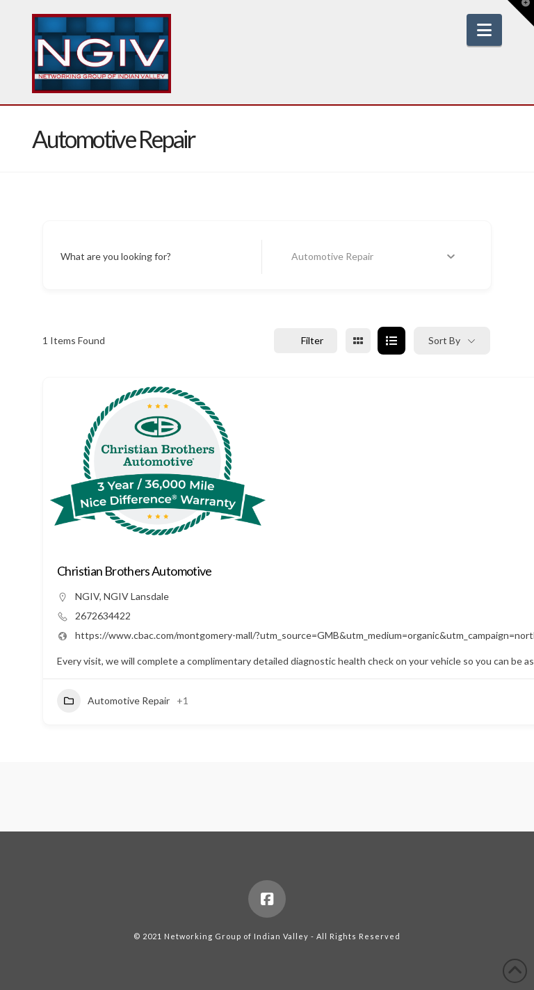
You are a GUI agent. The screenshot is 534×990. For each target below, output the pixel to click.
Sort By (444, 340)
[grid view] (358, 341)
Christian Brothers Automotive (134, 570)
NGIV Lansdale (136, 596)
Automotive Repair (113, 701)
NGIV (87, 596)
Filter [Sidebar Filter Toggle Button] (305, 340)
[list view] (391, 341)
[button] (484, 30)
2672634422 (103, 616)
